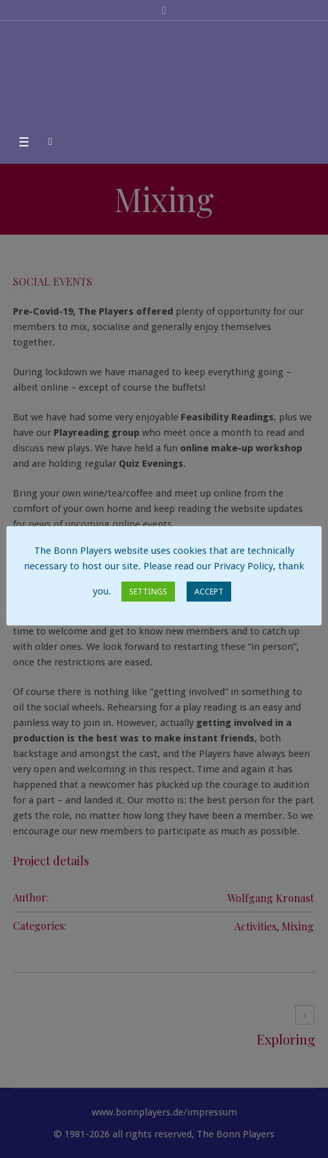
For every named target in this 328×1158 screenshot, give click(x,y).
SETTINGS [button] (148, 591)
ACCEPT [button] (208, 591)
